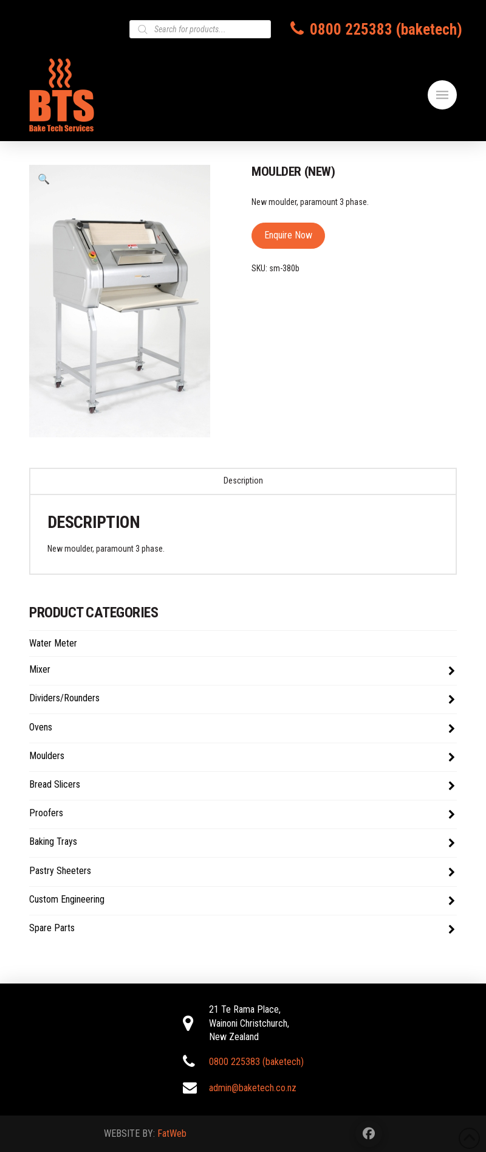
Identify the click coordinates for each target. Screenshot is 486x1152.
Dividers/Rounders (242, 699)
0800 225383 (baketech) (386, 29)
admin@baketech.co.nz (252, 1088)
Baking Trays (242, 843)
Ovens (242, 728)
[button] (442, 94)
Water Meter (53, 643)
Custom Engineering (242, 900)
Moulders (242, 757)
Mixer (242, 670)
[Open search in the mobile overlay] (200, 29)
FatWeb (172, 1133)
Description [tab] (243, 480)
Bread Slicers (242, 785)
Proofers (242, 814)
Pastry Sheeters (242, 872)
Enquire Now (288, 235)
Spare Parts (242, 929)
